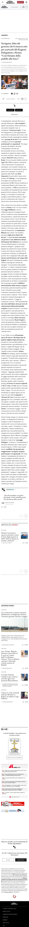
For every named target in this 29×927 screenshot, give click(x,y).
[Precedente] (21, 516)
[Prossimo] (26, 516)
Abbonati (20, 2)
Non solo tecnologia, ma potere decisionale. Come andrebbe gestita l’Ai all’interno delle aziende (15, 497)
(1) (5, 507)
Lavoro (4, 35)
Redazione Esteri (6, 668)
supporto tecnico (8, 892)
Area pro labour (9, 502)
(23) (26, 644)
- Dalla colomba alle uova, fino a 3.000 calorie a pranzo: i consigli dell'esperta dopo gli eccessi (13, 775)
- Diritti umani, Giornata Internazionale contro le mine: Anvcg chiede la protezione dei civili (14, 771)
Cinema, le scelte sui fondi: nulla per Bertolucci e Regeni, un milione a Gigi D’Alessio (10, 696)
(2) (26, 702)
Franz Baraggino (6, 62)
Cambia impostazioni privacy (10, 914)
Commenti (4, 93)
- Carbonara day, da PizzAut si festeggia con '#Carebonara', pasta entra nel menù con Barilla (12, 789)
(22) (26, 685)
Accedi (8, 860)
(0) (26, 668)
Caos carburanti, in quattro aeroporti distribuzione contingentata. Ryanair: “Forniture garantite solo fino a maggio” (14, 614)
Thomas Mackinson (7, 701)
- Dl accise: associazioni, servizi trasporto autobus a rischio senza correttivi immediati (14, 782)
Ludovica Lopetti (6, 542)
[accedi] (26, 2)
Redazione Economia (7, 644)
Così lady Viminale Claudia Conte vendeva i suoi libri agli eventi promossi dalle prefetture (9, 678)
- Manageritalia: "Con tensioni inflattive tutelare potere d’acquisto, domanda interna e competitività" (14, 786)
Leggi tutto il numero (14, 757)
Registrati (21, 860)
